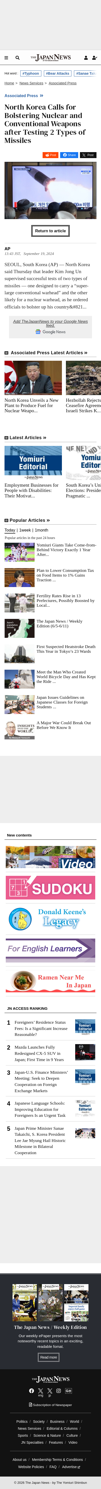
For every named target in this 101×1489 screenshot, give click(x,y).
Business (57, 1422)
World (74, 1422)
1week (25, 530)
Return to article (50, 231)
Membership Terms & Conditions (57, 1460)
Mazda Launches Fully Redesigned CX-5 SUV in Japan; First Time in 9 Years (39, 1053)
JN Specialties (32, 1442)
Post (53, 155)
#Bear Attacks (57, 73)
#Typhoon (31, 73)
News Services (29, 1428)
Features (56, 1442)
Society (39, 1422)
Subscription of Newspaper (50, 1405)
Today (10, 530)
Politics (22, 1422)
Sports (23, 1435)
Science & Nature (47, 1435)
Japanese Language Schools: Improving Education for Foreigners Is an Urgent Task (40, 1109)
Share (72, 155)
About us (20, 1460)
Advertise (71, 1467)
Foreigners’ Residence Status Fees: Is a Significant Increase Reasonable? (41, 1028)
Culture (72, 1435)
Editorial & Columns (62, 1428)
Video (72, 1442)
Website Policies (31, 1467)
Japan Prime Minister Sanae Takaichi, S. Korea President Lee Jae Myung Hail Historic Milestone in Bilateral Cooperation (40, 1140)
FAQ (53, 1467)
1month (41, 530)
